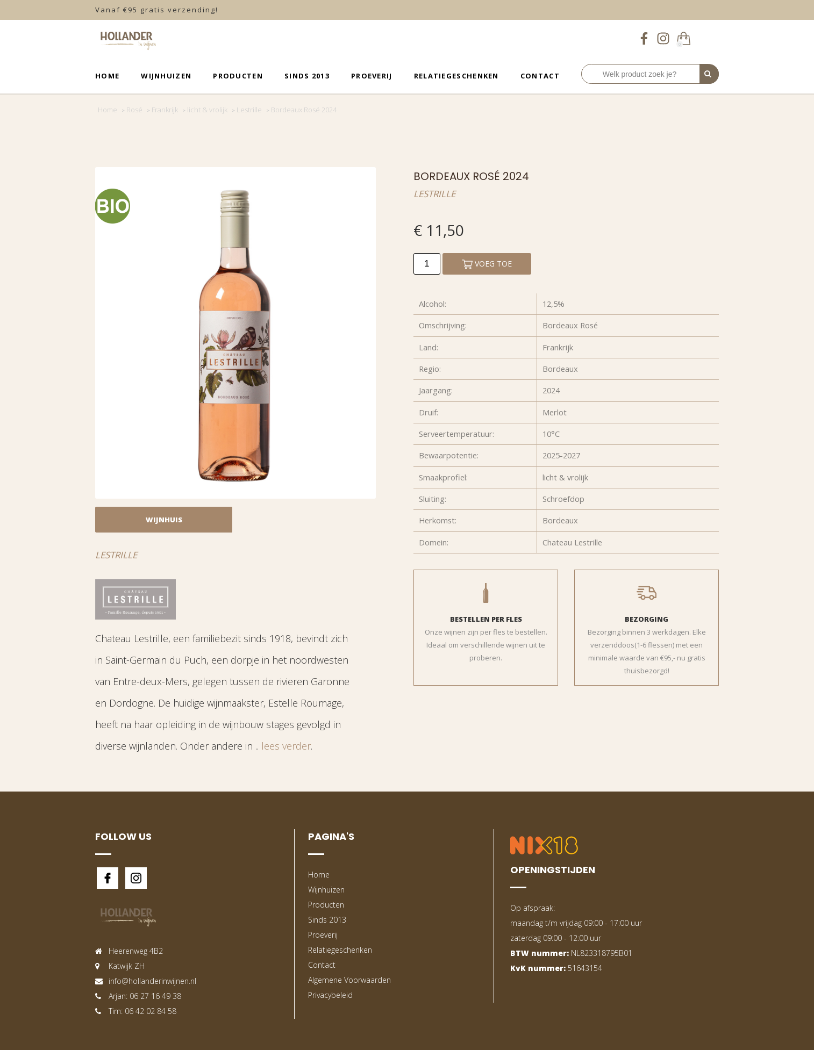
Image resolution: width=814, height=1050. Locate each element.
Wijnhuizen (166, 76)
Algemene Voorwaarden (349, 980)
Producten (238, 76)
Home (107, 76)
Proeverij (371, 76)
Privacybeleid (330, 995)
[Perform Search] (709, 74)
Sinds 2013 (307, 76)
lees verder (286, 745)
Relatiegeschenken (456, 76)
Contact (540, 76)
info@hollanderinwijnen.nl (152, 981)
